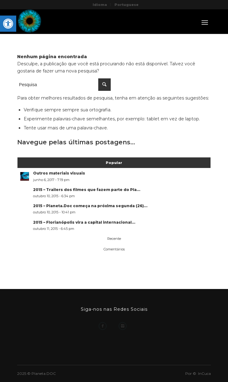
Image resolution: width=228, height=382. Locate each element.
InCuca (204, 373)
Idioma (100, 4)
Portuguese (126, 4)
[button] (8, 24)
